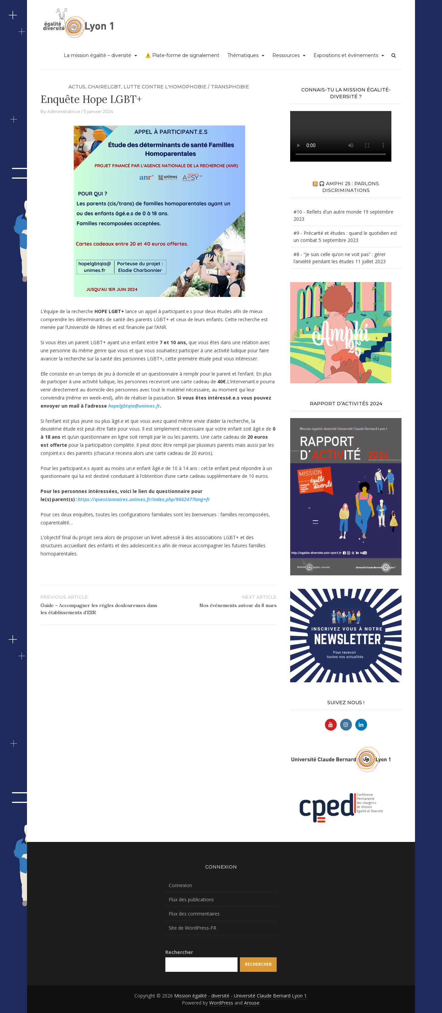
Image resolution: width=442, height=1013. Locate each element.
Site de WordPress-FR (192, 928)
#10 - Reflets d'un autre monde (328, 212)
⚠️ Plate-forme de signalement (182, 55)
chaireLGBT (104, 87)
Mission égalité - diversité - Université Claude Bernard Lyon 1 (240, 995)
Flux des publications (191, 899)
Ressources (286, 55)
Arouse (251, 1003)
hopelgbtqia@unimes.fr (134, 406)
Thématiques (242, 55)
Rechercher (179, 952)
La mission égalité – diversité (97, 55)
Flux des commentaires (194, 913)
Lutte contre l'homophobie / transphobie (186, 87)
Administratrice (63, 111)
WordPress (221, 1003)
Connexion (180, 885)
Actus (76, 87)
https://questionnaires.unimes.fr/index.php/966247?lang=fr (144, 499)
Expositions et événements (345, 55)
